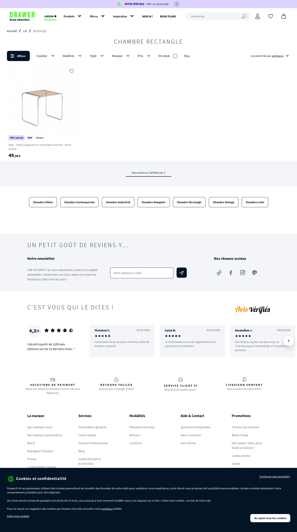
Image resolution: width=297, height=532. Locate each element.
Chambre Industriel (118, 202)
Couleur (46, 56)
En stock (164, 56)
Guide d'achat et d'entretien (89, 461)
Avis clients (188, 443)
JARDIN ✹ (50, 16)
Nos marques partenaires (44, 435)
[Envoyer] (182, 273)
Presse (32, 459)
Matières (73, 56)
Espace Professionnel (93, 443)
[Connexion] (257, 16)
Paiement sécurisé (141, 427)
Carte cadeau (87, 435)
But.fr (31, 443)
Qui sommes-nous (39, 427)
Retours (134, 435)
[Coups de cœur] (270, 16)
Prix (145, 56)
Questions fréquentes (195, 427)
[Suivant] (289, 341)
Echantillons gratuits (92, 427)
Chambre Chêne (43, 202)
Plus (187, 56)
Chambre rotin (255, 202)
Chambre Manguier (154, 202)
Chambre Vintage (223, 202)
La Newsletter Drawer (42, 467)
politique (107, 509)
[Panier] (283, 16)
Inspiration (120, 16)
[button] (148, 56)
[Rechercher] (218, 16)
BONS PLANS (168, 16)
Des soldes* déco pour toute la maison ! (247, 445)
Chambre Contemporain (79, 202)
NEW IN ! (147, 16)
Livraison (135, 443)
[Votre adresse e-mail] (141, 273)
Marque (121, 56)
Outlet (236, 464)
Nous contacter (191, 435)
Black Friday (240, 435)
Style (97, 56)
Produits (69, 16)
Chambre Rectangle (189, 202)
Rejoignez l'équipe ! (40, 451)
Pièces (94, 16)
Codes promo (241, 456)
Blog (81, 451)
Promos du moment (245, 427)
